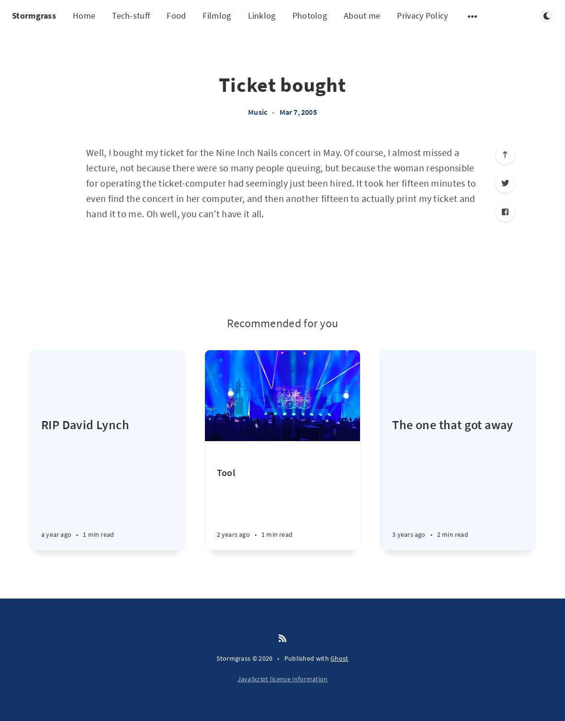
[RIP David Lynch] (107, 483)
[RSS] (282, 638)
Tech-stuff (131, 15)
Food (176, 15)
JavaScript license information (282, 679)
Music (257, 112)
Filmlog (217, 15)
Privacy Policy (422, 15)
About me (362, 15)
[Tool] (283, 508)
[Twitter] (505, 183)
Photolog (310, 15)
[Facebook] (505, 212)
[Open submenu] (472, 16)
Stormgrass (34, 15)
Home (84, 15)
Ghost (339, 658)
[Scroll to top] (505, 154)
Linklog (262, 15)
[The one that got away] (458, 483)
